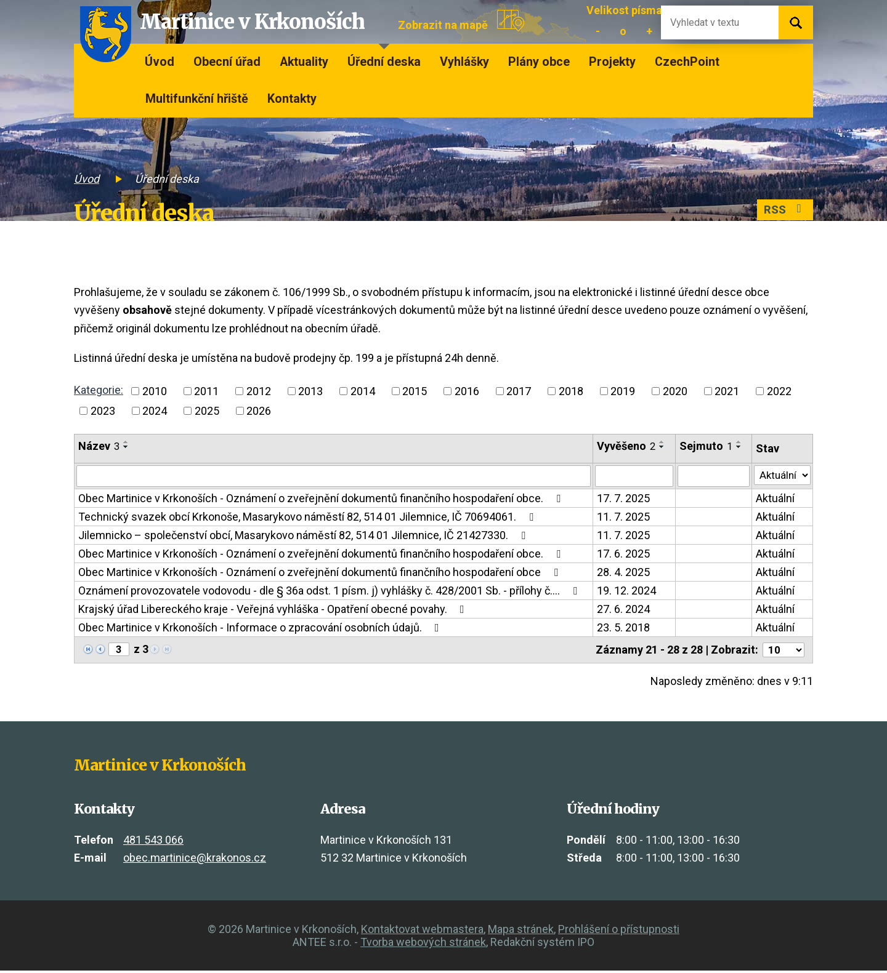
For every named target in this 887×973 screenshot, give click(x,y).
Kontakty (292, 99)
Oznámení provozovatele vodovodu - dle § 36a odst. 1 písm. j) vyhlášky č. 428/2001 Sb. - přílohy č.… (330, 592)
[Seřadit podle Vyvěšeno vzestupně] (660, 441)
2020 (675, 391)
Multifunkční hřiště (196, 99)
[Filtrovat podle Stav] (781, 475)
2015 (414, 391)
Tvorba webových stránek (423, 944)
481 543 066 (153, 841)
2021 (727, 391)
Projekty (612, 62)
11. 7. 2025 (621, 518)
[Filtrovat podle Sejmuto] (712, 477)
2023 (103, 410)
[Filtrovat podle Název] (332, 477)
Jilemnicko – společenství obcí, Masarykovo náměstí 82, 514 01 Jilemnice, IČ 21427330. (304, 537)
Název (98, 445)
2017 (518, 391)
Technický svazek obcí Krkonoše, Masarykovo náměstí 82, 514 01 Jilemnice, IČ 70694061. (308, 518)
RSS (783, 211)
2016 (467, 391)
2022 (779, 391)
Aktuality (304, 62)
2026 (258, 410)
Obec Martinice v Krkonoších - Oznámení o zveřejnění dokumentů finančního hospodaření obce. (321, 500)
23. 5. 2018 (621, 629)
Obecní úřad (227, 62)
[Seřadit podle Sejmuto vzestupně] (737, 441)
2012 (258, 391)
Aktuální (773, 500)
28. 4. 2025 (621, 573)
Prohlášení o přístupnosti (618, 931)
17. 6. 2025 (621, 555)
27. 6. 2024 (621, 610)
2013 (310, 391)
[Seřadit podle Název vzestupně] (126, 441)
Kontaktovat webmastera (422, 931)
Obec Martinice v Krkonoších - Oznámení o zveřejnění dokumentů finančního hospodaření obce (320, 573)
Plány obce (539, 62)
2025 (207, 410)
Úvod (159, 62)
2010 (154, 391)
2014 (362, 391)
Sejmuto (704, 445)
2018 (571, 391)
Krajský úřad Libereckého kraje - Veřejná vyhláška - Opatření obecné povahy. (273, 610)
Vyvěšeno (624, 445)
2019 (622, 391)
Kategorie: (98, 389)
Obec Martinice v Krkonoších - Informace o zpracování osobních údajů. (261, 629)
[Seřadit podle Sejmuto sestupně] (737, 446)
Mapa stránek (521, 931)
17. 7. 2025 (621, 500)
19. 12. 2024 (624, 592)
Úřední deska (384, 62)
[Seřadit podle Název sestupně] (126, 446)
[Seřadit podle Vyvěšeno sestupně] (660, 446)
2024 (154, 410)
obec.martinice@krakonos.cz (194, 860)
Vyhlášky (464, 62)
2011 (206, 391)
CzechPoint (687, 62)
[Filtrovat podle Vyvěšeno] (632, 477)
